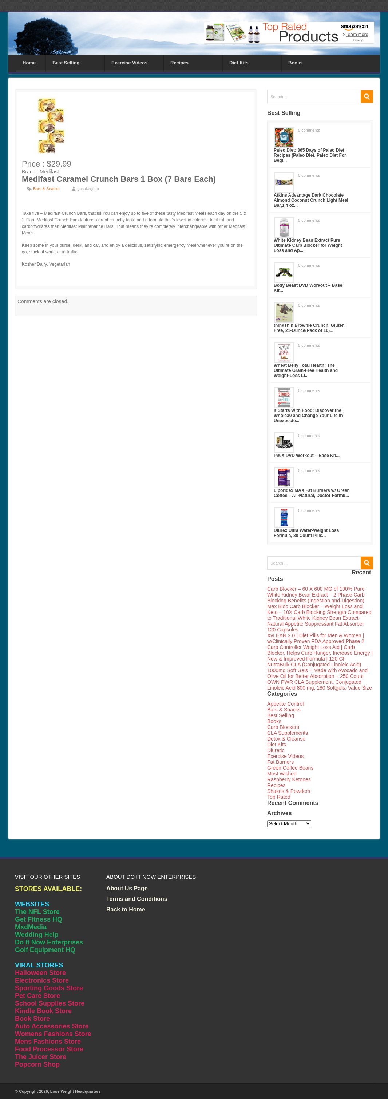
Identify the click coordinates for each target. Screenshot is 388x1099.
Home (29, 62)
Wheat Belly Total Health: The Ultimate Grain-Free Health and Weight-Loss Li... (306, 370)
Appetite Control (285, 704)
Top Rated (278, 797)
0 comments (309, 130)
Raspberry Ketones (289, 779)
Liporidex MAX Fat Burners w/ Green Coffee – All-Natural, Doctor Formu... (312, 493)
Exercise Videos (129, 62)
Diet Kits (239, 62)
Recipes (179, 62)
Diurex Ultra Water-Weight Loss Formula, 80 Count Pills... (306, 533)
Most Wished (282, 774)
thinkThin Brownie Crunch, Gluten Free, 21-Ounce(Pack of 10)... (309, 328)
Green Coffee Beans (290, 768)
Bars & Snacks (46, 188)
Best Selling (65, 62)
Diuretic (275, 750)
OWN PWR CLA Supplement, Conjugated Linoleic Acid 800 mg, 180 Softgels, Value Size (319, 685)
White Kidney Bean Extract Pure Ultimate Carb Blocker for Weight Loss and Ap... (308, 245)
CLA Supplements (287, 733)
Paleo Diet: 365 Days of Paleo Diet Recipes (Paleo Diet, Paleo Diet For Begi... (310, 155)
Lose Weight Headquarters (75, 1091)
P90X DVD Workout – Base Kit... (307, 455)
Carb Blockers (283, 727)
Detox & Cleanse (286, 739)
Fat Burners (280, 762)
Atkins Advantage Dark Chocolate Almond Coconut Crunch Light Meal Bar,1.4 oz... (311, 200)
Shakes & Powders (288, 791)
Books (295, 62)
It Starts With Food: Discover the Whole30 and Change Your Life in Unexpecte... (308, 415)
